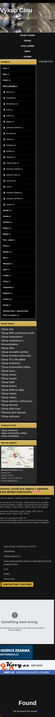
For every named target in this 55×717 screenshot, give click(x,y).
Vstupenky (8, 287)
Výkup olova (8, 371)
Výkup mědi (7, 382)
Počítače (7, 222)
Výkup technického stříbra (16, 367)
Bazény (10, 92)
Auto (6, 68)
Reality (7, 210)
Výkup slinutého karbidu (14, 352)
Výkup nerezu (8, 374)
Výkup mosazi (9, 378)
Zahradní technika (14, 199)
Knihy (6, 281)
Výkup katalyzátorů (12, 336)
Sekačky (10, 157)
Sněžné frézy (12, 163)
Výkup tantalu (9, 393)
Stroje (7, 80)
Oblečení (8, 264)
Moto (6, 74)
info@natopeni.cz (12, 556)
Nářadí (10, 139)
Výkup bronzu (9, 386)
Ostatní (10, 204)
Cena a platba (27, 46)
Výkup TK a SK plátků (13, 359)
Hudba (7, 276)
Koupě (7, 305)
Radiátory (11, 145)
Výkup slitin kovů (11, 408)
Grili (9, 187)
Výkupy (27, 40)
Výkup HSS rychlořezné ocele (17, 333)
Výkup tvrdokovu (10, 363)
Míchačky (11, 133)
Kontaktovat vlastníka (17, 584)
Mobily (7, 234)
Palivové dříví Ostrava (13, 412)
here (39, 711)
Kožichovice (22, 546)
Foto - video (9, 240)
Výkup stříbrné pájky (12, 390)
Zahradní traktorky (14, 128)
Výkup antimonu (10, 416)
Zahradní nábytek (14, 193)
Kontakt (27, 56)
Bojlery (10, 122)
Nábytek (7, 293)
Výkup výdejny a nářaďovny (16, 401)
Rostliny (10, 151)
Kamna (10, 116)
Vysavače (11, 181)
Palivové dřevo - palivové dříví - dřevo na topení (16, 313)
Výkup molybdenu (10, 436)
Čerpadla (11, 98)
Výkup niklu (7, 348)
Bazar (27, 51)
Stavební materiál (14, 169)
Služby (7, 252)
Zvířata (7, 216)
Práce (6, 246)
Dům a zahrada (10, 86)
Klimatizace (12, 104)
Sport (6, 270)
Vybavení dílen (13, 175)
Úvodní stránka (27, 35)
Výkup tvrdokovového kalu (16, 355)
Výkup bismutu (9, 405)
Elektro (7, 228)
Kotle (9, 110)
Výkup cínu (7, 329)
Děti (6, 258)
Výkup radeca (8, 397)
